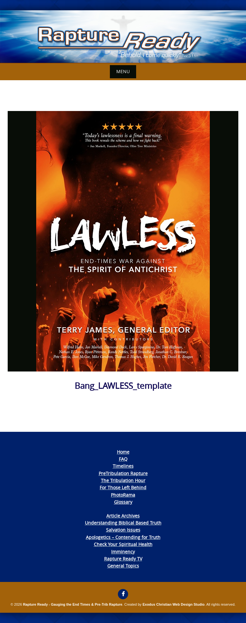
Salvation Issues (123, 530)
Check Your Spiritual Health (123, 544)
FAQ (123, 459)
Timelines (123, 466)
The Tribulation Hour (123, 480)
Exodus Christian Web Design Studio (174, 604)
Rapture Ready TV (123, 559)
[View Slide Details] (123, 36)
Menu (123, 71)
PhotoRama (123, 495)
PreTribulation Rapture (123, 473)
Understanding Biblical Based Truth (123, 523)
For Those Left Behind (123, 487)
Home (123, 452)
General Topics (123, 566)
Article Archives (123, 516)
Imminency (123, 552)
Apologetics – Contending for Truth (123, 537)
